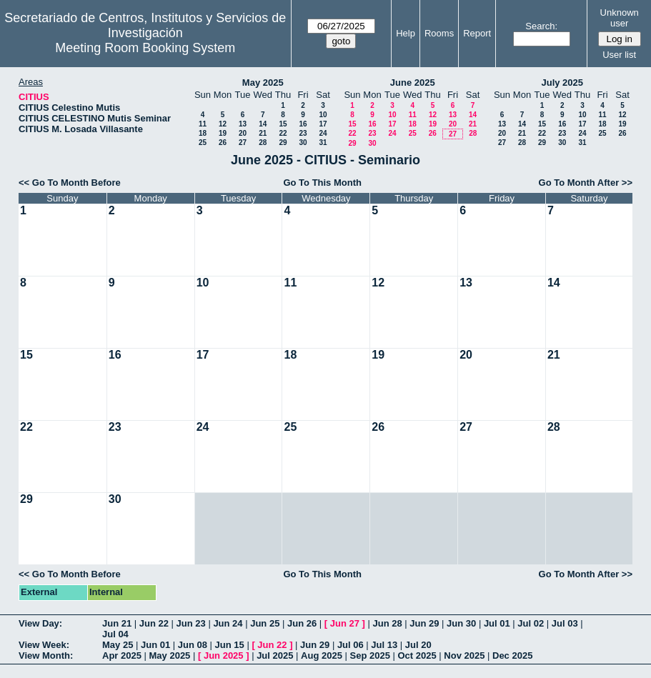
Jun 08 (192, 644)
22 (283, 133)
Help (405, 33)
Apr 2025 (121, 655)
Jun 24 (227, 623)
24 (323, 133)
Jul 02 (530, 623)
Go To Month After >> (585, 182)
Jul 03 (565, 623)
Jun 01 (155, 644)
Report (477, 33)
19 (223, 133)
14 (263, 124)
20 (243, 133)
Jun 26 (302, 623)
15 (283, 124)
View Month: (46, 655)
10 (323, 115)
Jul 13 (384, 644)
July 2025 (562, 82)
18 (203, 133)
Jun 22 (154, 623)
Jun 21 (116, 623)
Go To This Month (322, 182)
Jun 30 (461, 623)
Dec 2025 (512, 655)
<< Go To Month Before (70, 182)
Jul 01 (497, 623)
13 (243, 124)
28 (263, 142)
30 (303, 142)
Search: (541, 26)
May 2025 (263, 82)
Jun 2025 (224, 655)
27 (243, 142)
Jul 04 (115, 634)
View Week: (44, 644)
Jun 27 (344, 623)
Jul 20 (418, 644)
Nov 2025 (464, 655)
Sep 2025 (370, 655)
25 (203, 142)
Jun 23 (191, 623)
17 (323, 124)
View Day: (40, 623)
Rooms (439, 33)
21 (263, 133)
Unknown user (619, 18)
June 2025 (412, 82)
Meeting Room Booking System (145, 48)
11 (203, 124)
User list (619, 54)
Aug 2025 (321, 655)
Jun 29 (424, 623)
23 (303, 133)
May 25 (117, 644)
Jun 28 (387, 623)
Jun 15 (229, 644)
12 (223, 124)
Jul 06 (350, 644)
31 (323, 142)
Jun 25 (264, 623)
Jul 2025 (275, 655)
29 (283, 142)
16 (303, 124)
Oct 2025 (416, 655)
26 (223, 142)
